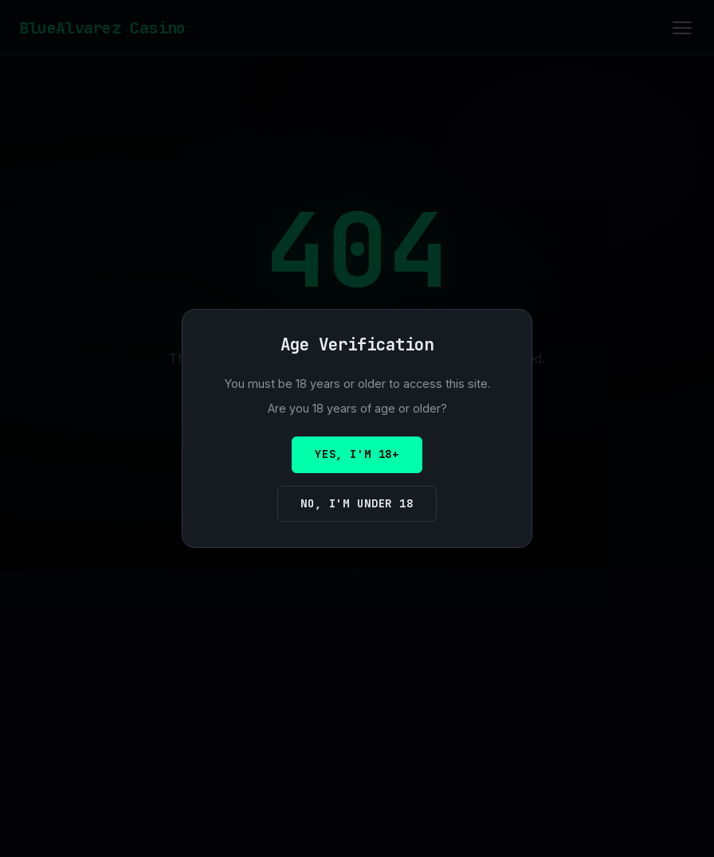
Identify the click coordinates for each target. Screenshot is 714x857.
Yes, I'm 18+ (357, 454)
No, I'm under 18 (356, 503)
